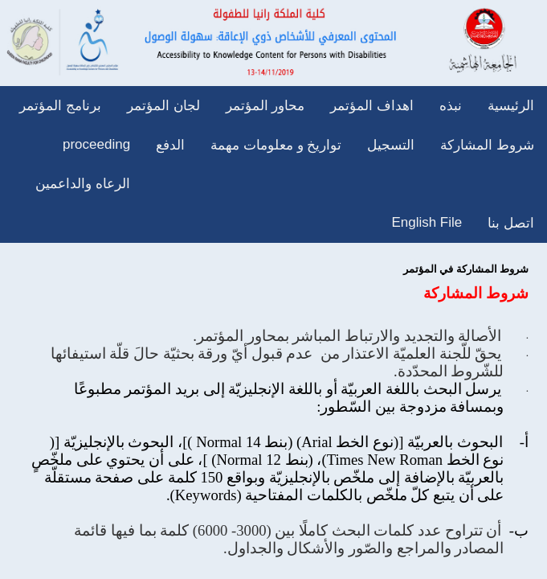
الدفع (170, 145)
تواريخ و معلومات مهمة (275, 145)
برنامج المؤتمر (60, 105)
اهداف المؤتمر (372, 105)
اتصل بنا (511, 223)
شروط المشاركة (487, 145)
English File (426, 222)
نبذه (450, 105)
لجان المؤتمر (163, 105)
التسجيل (390, 145)
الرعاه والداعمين (82, 183)
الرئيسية (511, 105)
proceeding (96, 144)
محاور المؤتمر (265, 105)
